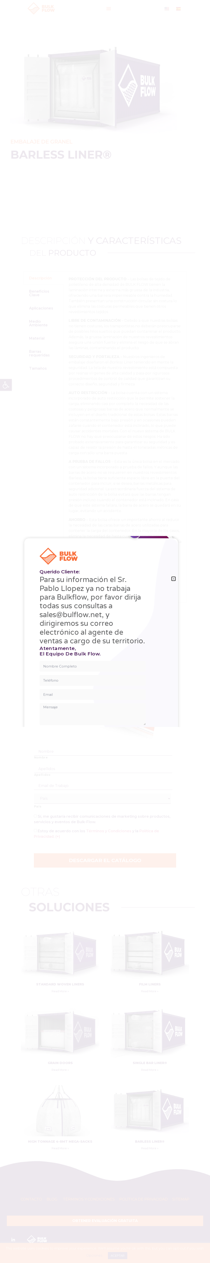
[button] (173, 578)
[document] (105, 631)
